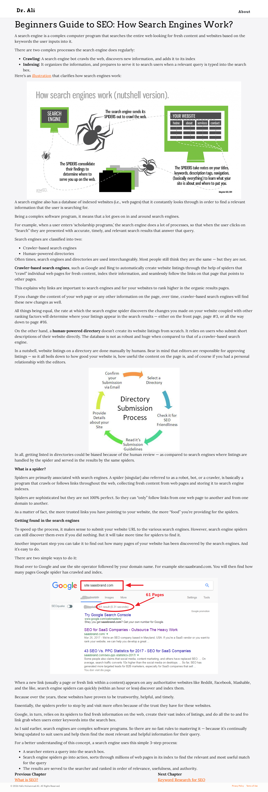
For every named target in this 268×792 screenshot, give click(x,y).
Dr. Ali (26, 10)
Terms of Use (252, 785)
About (244, 12)
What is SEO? (26, 779)
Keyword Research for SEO (181, 779)
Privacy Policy (238, 785)
